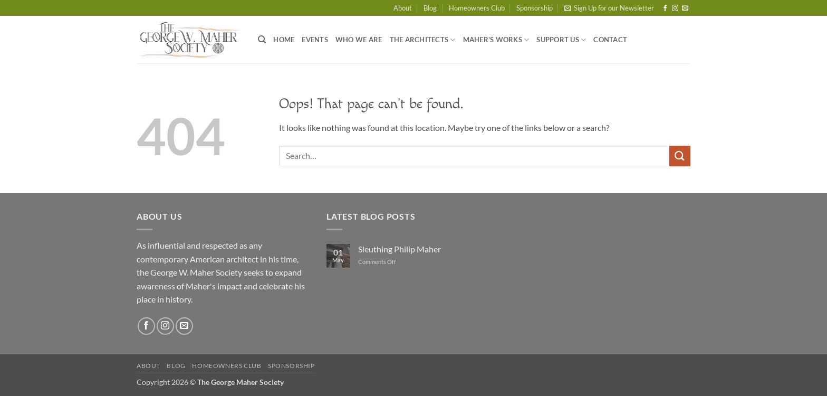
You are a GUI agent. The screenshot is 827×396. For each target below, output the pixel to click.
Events (315, 39)
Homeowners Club (477, 8)
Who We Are (358, 39)
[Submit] (679, 156)
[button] (609, 8)
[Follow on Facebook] (665, 8)
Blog (430, 8)
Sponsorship (534, 8)
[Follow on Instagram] (675, 8)
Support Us (561, 40)
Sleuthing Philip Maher (399, 249)
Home (283, 39)
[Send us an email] (685, 8)
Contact (610, 39)
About (402, 8)
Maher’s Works (496, 40)
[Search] (262, 40)
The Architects (423, 40)
